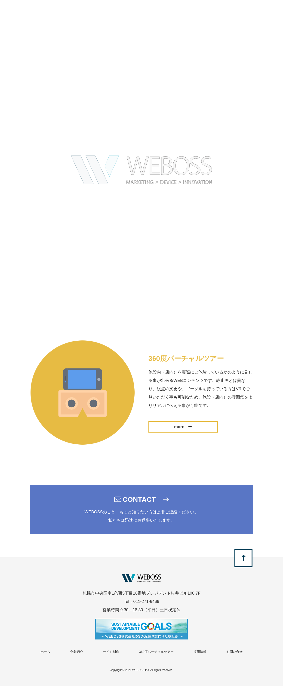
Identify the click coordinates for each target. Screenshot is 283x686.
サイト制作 (111, 652)
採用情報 (200, 652)
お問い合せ (234, 652)
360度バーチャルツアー (156, 652)
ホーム (45, 652)
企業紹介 (76, 652)
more (183, 426)
